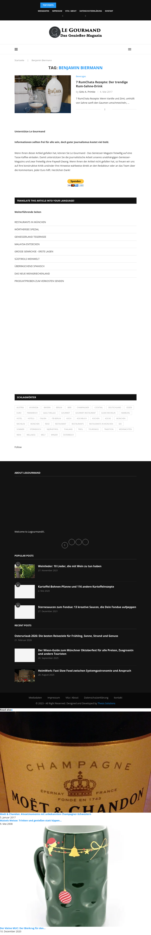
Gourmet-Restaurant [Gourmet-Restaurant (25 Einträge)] (99, 413)
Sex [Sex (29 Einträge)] (18, 430)
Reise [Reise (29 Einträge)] (63, 425)
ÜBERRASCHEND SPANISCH (30, 266)
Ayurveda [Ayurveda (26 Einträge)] (34, 407)
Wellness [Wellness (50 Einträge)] (50, 436)
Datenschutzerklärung (90, 11)
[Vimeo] (85, 15)
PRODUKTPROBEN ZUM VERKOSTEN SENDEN (39, 281)
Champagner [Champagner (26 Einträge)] (86, 407)
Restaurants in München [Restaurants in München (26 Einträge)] (119, 425)
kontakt (109, 11)
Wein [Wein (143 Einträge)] (38, 436)
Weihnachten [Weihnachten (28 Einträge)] (23, 436)
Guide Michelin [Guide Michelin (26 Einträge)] (123, 413)
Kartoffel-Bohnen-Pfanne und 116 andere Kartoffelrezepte (77, 588)
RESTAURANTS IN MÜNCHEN (30, 222)
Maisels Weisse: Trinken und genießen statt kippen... (31, 822)
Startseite (19, 60)
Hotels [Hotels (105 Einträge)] (46, 419)
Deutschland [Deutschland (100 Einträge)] (118, 407)
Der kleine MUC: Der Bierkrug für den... (23, 930)
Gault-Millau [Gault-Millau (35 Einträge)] (62, 413)
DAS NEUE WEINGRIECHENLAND (32, 273)
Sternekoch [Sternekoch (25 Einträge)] (45, 430)
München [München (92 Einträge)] (51, 425)
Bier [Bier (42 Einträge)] (72, 407)
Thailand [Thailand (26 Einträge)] (79, 430)
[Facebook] (62, 15)
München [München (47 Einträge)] (21, 425)
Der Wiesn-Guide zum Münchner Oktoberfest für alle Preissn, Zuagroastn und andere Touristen (87, 654)
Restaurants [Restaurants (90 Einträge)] (95, 425)
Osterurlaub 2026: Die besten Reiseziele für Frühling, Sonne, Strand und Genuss (68, 638)
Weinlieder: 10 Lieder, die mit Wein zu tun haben (70, 568)
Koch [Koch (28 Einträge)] (86, 419)
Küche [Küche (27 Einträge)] (127, 419)
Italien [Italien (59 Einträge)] (59, 419)
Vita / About (70, 11)
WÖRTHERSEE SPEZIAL (27, 229)
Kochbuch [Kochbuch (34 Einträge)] (100, 419)
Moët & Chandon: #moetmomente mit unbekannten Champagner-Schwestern (45, 816)
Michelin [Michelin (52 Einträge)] (36, 425)
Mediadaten (43, 11)
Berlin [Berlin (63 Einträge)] (61, 407)
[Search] (135, 49)
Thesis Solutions (106, 705)
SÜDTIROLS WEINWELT (27, 258)
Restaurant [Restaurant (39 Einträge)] (77, 425)
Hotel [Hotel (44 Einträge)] (35, 419)
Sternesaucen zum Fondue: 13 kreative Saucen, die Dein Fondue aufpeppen (80, 611)
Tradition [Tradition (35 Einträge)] (121, 430)
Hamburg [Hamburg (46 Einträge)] (21, 419)
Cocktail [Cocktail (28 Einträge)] (102, 407)
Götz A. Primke (87, 92)
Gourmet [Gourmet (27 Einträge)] (78, 413)
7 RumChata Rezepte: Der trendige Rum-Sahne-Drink (102, 84)
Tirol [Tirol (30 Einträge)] (92, 430)
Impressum (57, 11)
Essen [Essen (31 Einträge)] (19, 413)
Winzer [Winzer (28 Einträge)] (75, 436)
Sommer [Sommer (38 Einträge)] (30, 430)
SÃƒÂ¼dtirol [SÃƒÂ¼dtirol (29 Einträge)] (63, 430)
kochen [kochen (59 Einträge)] (114, 419)
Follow (18, 449)
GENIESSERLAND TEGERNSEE (30, 236)
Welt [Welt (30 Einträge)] (63, 436)
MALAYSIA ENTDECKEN (27, 244)
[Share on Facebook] (104, 109)
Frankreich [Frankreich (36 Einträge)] (44, 413)
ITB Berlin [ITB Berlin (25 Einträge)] (73, 419)
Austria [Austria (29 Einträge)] (20, 407)
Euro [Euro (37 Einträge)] (30, 413)
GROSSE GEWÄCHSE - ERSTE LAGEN (34, 251)
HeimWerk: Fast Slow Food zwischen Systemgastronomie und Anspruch (85, 673)
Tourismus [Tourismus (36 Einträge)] (106, 430)
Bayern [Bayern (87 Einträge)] (48, 407)
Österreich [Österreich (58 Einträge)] (89, 436)
